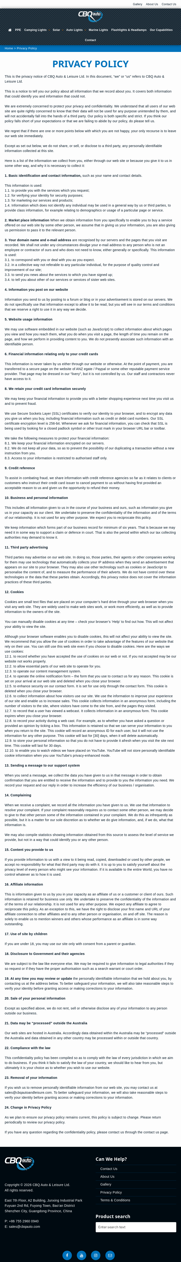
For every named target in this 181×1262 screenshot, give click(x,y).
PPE (18, 30)
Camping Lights (37, 30)
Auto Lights (76, 30)
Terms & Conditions (115, 1200)
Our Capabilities (161, 30)
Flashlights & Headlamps (129, 30)
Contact (90, 40)
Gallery (137, 4)
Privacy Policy (111, 1192)
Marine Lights (98, 30)
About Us (152, 4)
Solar (58, 30)
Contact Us (169, 4)
